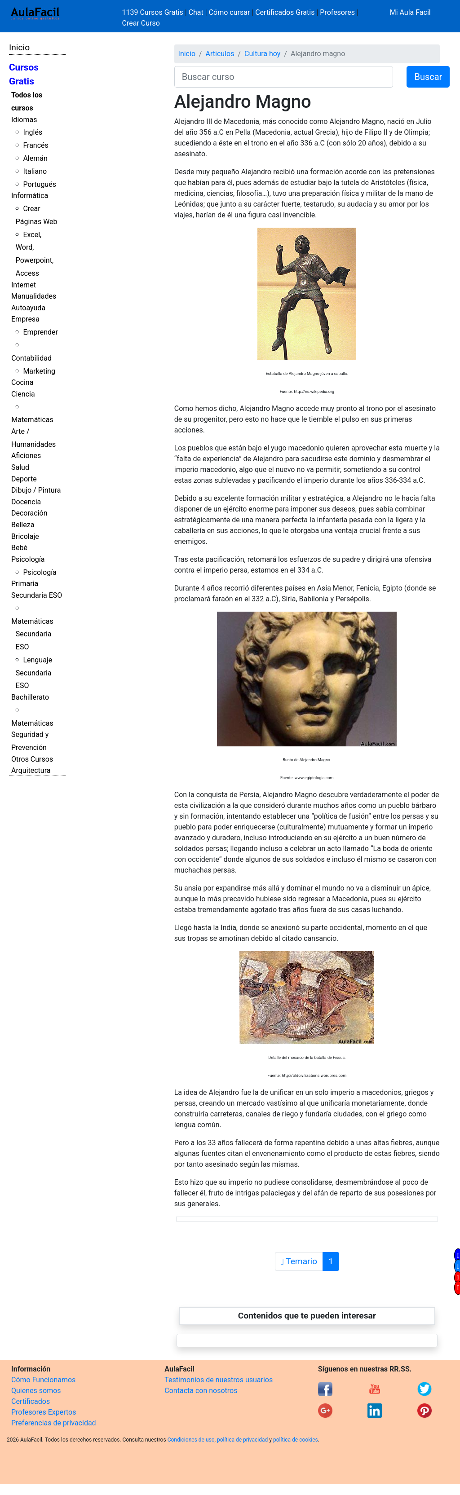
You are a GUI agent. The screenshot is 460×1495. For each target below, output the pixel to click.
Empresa (25, 319)
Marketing (39, 371)
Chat (196, 12)
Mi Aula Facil (410, 12)
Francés (35, 145)
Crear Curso (141, 23)
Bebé (19, 547)
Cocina (22, 382)
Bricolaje (25, 536)
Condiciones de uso (191, 1440)
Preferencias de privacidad (53, 1423)
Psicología (27, 559)
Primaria (24, 583)
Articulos (220, 53)
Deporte (24, 479)
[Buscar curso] (284, 77)
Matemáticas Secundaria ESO (32, 634)
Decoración (29, 513)
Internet (23, 285)
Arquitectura (30, 770)
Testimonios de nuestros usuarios (218, 1380)
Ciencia (23, 394)
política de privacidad (242, 1440)
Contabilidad (31, 358)
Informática (29, 195)
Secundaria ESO (36, 595)
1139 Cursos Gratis (153, 12)
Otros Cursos (32, 759)
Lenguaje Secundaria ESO (34, 673)
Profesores (337, 12)
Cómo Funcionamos (43, 1380)
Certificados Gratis (284, 12)
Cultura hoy (262, 53)
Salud (20, 467)
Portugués (39, 184)
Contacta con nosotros (200, 1390)
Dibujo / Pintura (36, 490)
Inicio (19, 47)
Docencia (26, 502)
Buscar (428, 76)
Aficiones (26, 455)
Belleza (22, 524)
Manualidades (33, 296)
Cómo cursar (229, 12)
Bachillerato (30, 697)
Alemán (35, 158)
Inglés (32, 132)
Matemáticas (32, 419)
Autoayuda (28, 308)
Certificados (30, 1401)
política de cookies (295, 1440)
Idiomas (24, 119)
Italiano (35, 171)
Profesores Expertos (43, 1412)
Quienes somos (36, 1390)
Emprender (40, 332)
